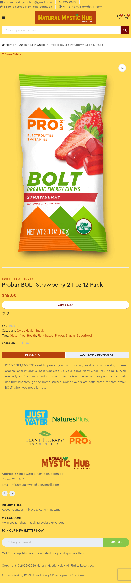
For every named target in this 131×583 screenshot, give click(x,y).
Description (33, 354)
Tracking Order (38, 522)
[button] (126, 17)
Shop (23, 522)
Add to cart (65, 305)
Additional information (97, 354)
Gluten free (17, 335)
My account (9, 522)
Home (8, 44)
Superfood (84, 335)
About (6, 509)
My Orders (57, 522)
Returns (55, 509)
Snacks (70, 335)
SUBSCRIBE (116, 542)
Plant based (45, 335)
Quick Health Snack (32, 44)
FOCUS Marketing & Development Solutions (54, 575)
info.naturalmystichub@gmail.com (35, 484)
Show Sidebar (12, 54)
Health (31, 335)
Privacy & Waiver (37, 509)
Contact (17, 509)
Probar (59, 335)
